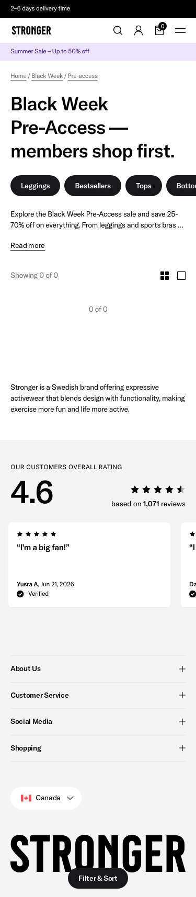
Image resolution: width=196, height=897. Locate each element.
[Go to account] (138, 30)
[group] (89, 568)
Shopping (98, 747)
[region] (98, 568)
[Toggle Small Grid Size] (164, 275)
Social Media (98, 721)
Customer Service (98, 694)
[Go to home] (31, 30)
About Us (98, 668)
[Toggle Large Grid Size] (181, 275)
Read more (27, 245)
